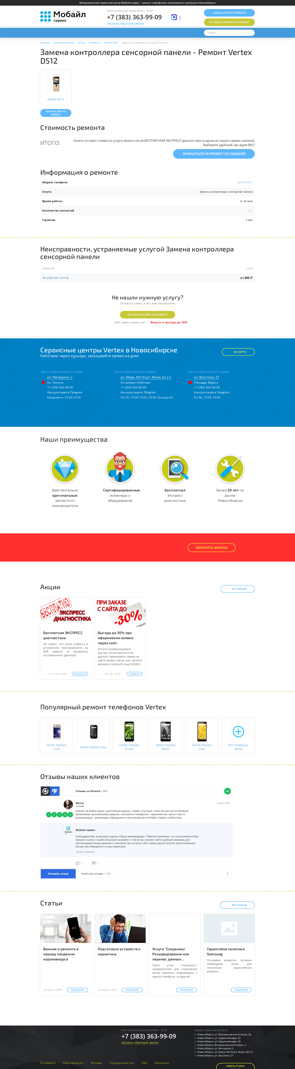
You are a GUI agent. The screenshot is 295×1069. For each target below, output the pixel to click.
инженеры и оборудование (121, 495)
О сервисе (47, 1062)
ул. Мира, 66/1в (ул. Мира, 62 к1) (146, 377)
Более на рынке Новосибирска (230, 495)
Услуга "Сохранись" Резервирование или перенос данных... (170, 954)
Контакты (162, 1062)
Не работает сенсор (56, 277)
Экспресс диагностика (175, 495)
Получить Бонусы (211, 547)
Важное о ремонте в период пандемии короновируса (61, 954)
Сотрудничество (122, 1062)
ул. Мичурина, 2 (59, 377)
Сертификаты (73, 1062)
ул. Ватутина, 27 (206, 377)
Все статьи (236, 905)
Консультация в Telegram (65, 392)
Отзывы (96, 1062)
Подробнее (80, 674)
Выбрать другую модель (56, 113)
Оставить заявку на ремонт (148, 314)
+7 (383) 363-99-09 (134, 17)
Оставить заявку (229, 22)
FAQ (144, 1062)
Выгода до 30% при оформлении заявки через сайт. (115, 637)
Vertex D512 (245, 182)
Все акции (236, 589)
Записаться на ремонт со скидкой (213, 154)
